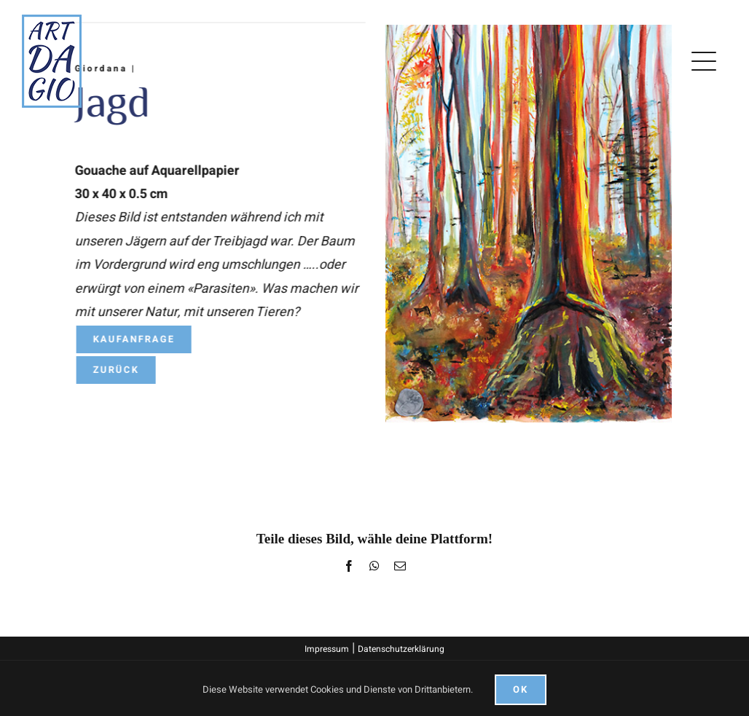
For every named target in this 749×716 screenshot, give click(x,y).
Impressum (327, 649)
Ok (520, 689)
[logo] (52, 21)
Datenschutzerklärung (401, 649)
